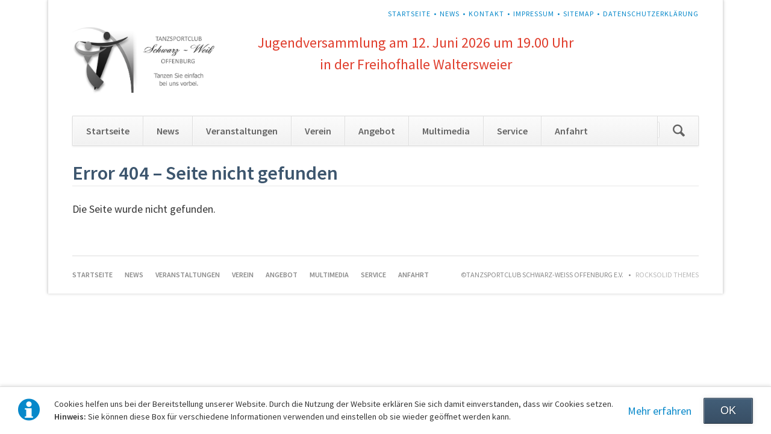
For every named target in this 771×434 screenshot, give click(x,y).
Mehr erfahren (659, 411)
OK (728, 410)
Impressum (533, 13)
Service (512, 131)
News (450, 13)
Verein (318, 131)
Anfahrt (571, 131)
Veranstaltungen (242, 131)
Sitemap (578, 13)
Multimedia (446, 131)
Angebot (376, 131)
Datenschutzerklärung (651, 13)
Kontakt (486, 13)
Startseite (409, 13)
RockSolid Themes (667, 274)
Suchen (679, 130)
